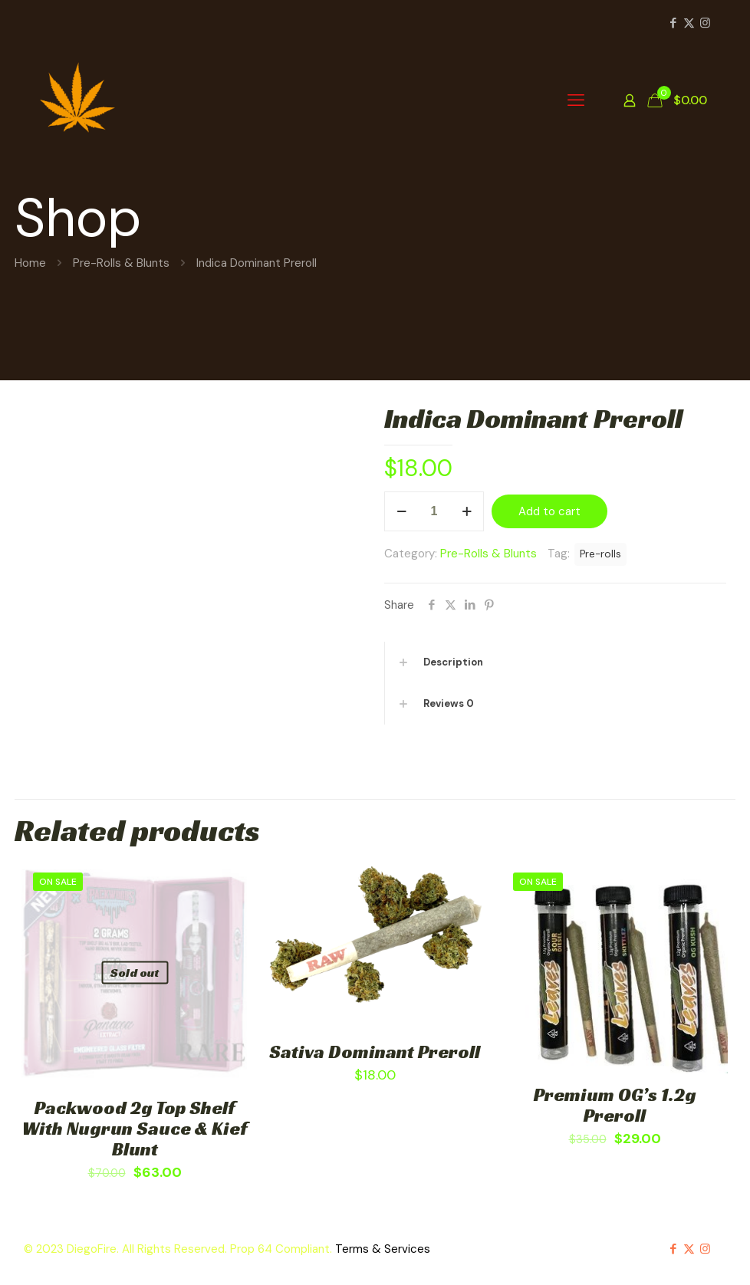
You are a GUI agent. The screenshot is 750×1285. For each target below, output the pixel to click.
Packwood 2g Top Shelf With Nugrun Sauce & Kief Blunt (135, 1128)
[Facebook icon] (673, 23)
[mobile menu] (576, 100)
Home (30, 263)
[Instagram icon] (705, 23)
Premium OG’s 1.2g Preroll (615, 1105)
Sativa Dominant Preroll (374, 1051)
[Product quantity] (434, 511)
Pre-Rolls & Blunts (121, 263)
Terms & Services (382, 1249)
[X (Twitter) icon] (689, 23)
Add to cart (549, 511)
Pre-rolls (600, 553)
